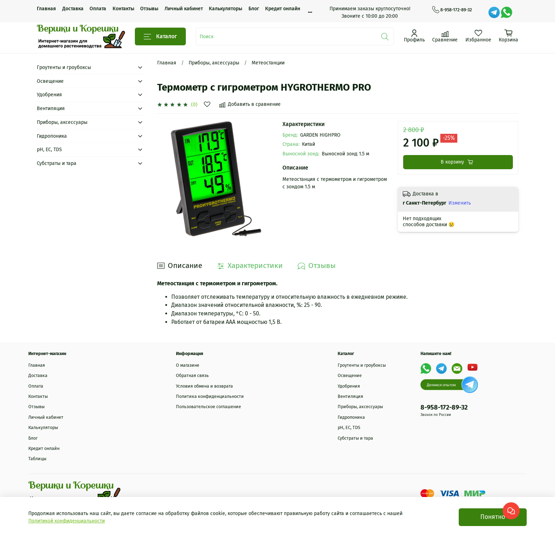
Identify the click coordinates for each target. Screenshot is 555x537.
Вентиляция (51, 108)
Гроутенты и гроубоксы (64, 67)
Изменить (459, 203)
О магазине (187, 365)
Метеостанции (268, 63)
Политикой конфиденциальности (66, 521)
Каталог (160, 36)
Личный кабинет (184, 9)
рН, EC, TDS (49, 150)
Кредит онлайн (282, 9)
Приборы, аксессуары (214, 63)
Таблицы (37, 458)
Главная (46, 9)
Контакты (123, 9)
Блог (253, 9)
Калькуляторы (225, 9)
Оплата (98, 9)
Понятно (492, 517)
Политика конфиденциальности (210, 396)
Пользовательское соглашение (208, 406)
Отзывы (149, 9)
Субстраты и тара (56, 163)
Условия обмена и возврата (204, 386)
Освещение (50, 81)
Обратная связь (192, 375)
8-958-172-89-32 (452, 10)
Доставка (73, 9)
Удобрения (49, 95)
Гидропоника (52, 136)
